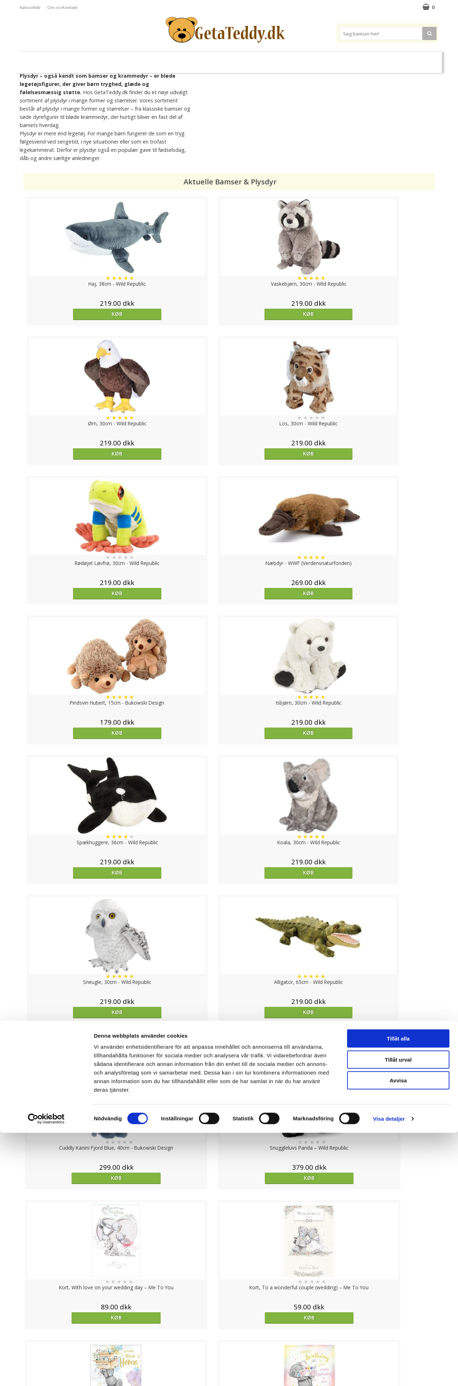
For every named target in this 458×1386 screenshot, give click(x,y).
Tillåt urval (398, 1313)
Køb (73, 313)
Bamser (98, 59)
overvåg (281, 1202)
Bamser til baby (261, 59)
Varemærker (311, 59)
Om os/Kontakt (62, 7)
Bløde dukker (167, 59)
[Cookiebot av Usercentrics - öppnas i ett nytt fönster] (46, 1372)
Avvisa (398, 1334)
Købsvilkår (30, 7)
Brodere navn (357, 59)
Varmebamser (209, 59)
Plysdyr (132, 59)
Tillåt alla (398, 1292)
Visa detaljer (389, 1372)
